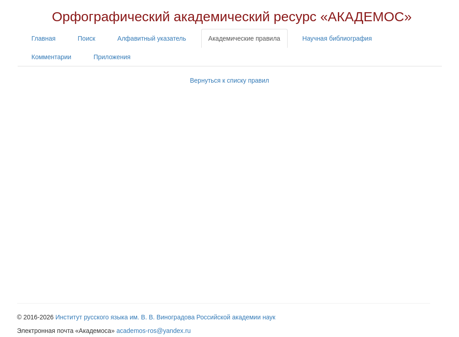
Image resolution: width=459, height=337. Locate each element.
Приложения (112, 57)
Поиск (86, 38)
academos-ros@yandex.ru (154, 330)
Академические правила (244, 38)
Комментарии (51, 57)
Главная (44, 38)
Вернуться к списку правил (229, 80)
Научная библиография (337, 38)
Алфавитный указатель (152, 38)
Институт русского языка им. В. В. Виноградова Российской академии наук (165, 317)
